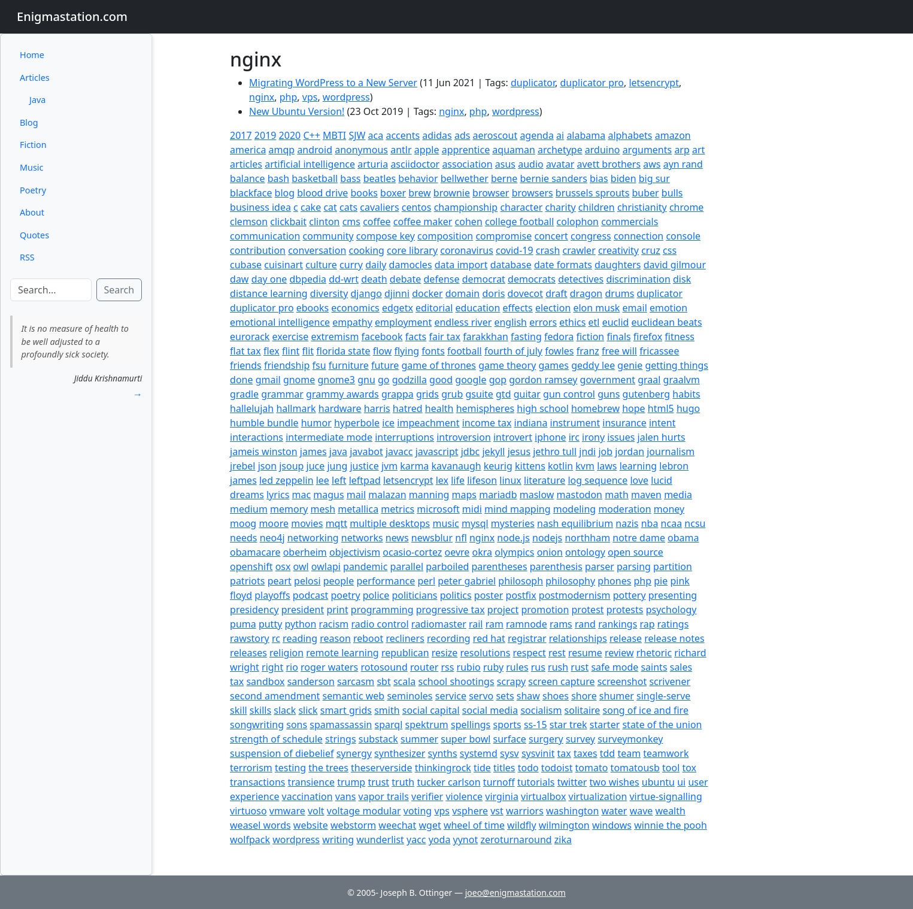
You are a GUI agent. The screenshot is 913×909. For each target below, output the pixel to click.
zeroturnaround (515, 839)
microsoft (438, 509)
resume (585, 652)
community (328, 236)
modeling (574, 509)
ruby (493, 667)
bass (350, 178)
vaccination (307, 796)
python (301, 624)
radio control (379, 624)
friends (246, 365)
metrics (397, 509)
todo (528, 767)
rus (538, 667)
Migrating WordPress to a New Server (333, 82)
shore (584, 695)
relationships (578, 638)
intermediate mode (329, 437)
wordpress (346, 97)
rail (476, 624)
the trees (328, 767)
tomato (591, 767)
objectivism (354, 552)
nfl (461, 537)
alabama (585, 135)
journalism (670, 451)
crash (548, 250)
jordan (629, 451)
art (698, 149)
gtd (503, 394)
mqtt (336, 523)
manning (429, 494)
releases (248, 652)
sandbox (265, 681)
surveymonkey (630, 739)
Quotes (34, 235)
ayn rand (683, 164)
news (397, 537)
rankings (617, 624)
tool (671, 767)
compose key (385, 236)
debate (405, 279)
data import (461, 264)
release (625, 638)
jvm (389, 465)
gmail (268, 379)
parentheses (499, 566)
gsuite (479, 394)
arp (681, 149)
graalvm (681, 379)
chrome (686, 207)
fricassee (659, 350)
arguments (647, 149)
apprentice (466, 149)
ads (462, 135)
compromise (503, 236)
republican (405, 652)
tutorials (536, 782)
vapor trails (384, 796)
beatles (379, 178)
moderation (624, 509)
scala (404, 681)
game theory (507, 365)
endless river (463, 322)
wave (641, 810)
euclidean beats (667, 322)
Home (32, 54)
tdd (607, 753)
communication (265, 236)
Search (119, 289)
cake (311, 207)
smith (386, 710)
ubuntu (658, 782)
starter (605, 724)
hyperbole (357, 422)
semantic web (354, 695)
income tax (487, 422)
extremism (335, 336)
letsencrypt (654, 82)
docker (427, 293)
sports (507, 724)
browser (490, 192)
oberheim (305, 552)
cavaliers (379, 207)
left (339, 480)
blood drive (322, 192)
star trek (568, 724)
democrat (483, 279)
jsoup (291, 465)
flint (290, 350)
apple (426, 149)
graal (649, 379)
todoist (557, 767)
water (614, 810)
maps (464, 494)
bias (599, 178)
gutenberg (647, 394)
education (478, 307)
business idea (260, 207)
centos (417, 207)
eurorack (249, 336)
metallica (358, 509)
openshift (251, 566)
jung (337, 465)
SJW (356, 135)
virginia (501, 796)
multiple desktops (390, 523)
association (467, 164)
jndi (587, 451)
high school (543, 408)
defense (442, 279)
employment (403, 322)
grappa (397, 394)
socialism (541, 710)
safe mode (614, 667)
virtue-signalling (665, 796)
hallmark (296, 408)
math (617, 494)
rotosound (383, 667)
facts (416, 336)
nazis (626, 523)
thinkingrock (443, 767)
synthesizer (399, 753)
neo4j (272, 537)
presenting (672, 595)
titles (504, 767)
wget (429, 825)
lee (322, 480)
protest (588, 609)
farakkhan (485, 336)
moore (274, 523)
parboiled (447, 566)
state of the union (662, 724)
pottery (629, 595)
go (384, 379)
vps (310, 97)
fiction (590, 336)
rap (647, 624)
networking (313, 537)
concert (551, 236)
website (310, 825)
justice (364, 465)
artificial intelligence (310, 164)
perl (426, 580)
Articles (35, 77)
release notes (674, 638)
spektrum (426, 724)
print (337, 609)
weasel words (260, 825)
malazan (387, 494)
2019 (265, 135)
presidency (254, 609)
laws (607, 465)
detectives (580, 279)
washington (572, 810)
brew (419, 192)
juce (316, 465)
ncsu (694, 523)
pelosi (307, 580)
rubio (469, 667)
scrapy (511, 681)
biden (623, 178)
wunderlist (380, 839)
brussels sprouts (592, 192)
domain (462, 293)
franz (588, 350)
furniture (349, 365)
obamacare (255, 552)
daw (239, 279)
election (553, 307)
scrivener (669, 681)
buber (645, 192)
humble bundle (264, 422)
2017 (241, 135)
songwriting (257, 724)
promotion (545, 609)
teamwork (665, 753)
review (619, 652)
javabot (366, 451)
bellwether (465, 178)
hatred (408, 408)
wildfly (521, 825)
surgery (546, 739)
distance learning (269, 293)
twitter (572, 782)
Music (31, 167)
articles (246, 164)
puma (243, 624)
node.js (513, 537)
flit (308, 350)
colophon (578, 221)
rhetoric (654, 652)
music (445, 523)
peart (280, 580)
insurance (624, 422)
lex (442, 480)
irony (593, 437)
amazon (673, 135)
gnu (366, 379)
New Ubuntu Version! (296, 111)
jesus (519, 451)
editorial (434, 307)
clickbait (288, 221)
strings (340, 739)
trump (351, 782)
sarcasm (355, 681)
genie (629, 365)
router (424, 667)
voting (418, 810)
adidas (436, 135)
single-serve (663, 695)
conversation (317, 250)
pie (661, 580)
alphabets (630, 135)
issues (621, 437)
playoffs (272, 595)
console (683, 236)
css (670, 250)
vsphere (470, 810)
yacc (416, 839)
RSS (27, 257)
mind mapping (517, 509)
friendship (287, 365)
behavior (418, 178)
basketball (315, 178)
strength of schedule (276, 739)
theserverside (381, 767)
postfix (521, 595)
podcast (310, 595)
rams (561, 624)
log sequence (597, 480)
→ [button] (137, 394)
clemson (249, 221)
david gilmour (675, 264)
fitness (679, 336)
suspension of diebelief (281, 753)
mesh (323, 509)
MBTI (334, 135)
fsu (319, 365)
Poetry (33, 190)
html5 (661, 408)
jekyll (493, 451)
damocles (410, 264)
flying (406, 350)
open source (635, 552)
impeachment (428, 422)
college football (519, 221)
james (313, 451)
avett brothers (609, 164)
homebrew (595, 408)
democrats (532, 279)
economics (355, 307)
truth (403, 782)
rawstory (249, 638)
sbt (383, 681)
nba (650, 523)
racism (334, 624)
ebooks (312, 307)
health (439, 408)
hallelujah (252, 408)
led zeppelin (286, 480)
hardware (340, 408)
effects (518, 307)
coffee (376, 221)
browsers (532, 192)
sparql (389, 724)
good (441, 379)
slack (285, 710)
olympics (514, 552)
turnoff (499, 782)
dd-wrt (344, 279)
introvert (512, 437)
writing (338, 839)
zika (563, 839)
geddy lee (593, 365)
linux (510, 480)
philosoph (520, 580)
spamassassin (341, 724)
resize (445, 652)
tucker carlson (448, 782)
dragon (586, 293)
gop (497, 379)
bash (278, 178)
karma (414, 465)
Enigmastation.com (72, 16)
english (510, 322)
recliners (405, 638)
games (553, 365)
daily (375, 264)
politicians (414, 595)
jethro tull (555, 451)
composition (445, 236)
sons (296, 724)
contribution (258, 250)
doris (493, 293)
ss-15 (535, 724)
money (669, 509)
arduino (602, 149)
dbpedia (308, 279)
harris (377, 408)
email (635, 307)
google (470, 379)
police (376, 595)
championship (466, 207)
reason (335, 638)
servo (481, 695)
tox (689, 767)
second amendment (275, 695)
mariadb (498, 494)
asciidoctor (414, 164)
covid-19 (514, 250)
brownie (451, 192)
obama (683, 537)
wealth (670, 810)
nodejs (547, 537)
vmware (287, 810)
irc (574, 437)
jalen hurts (661, 437)
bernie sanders (553, 178)
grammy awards (342, 394)
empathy (352, 322)
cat (329, 207)
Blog (29, 122)
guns (608, 394)
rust (580, 667)
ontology (585, 552)
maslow (537, 494)
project (502, 609)
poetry (345, 595)
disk (682, 279)
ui (681, 782)
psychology (671, 609)
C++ (311, 135)
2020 (290, 135)
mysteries (513, 523)
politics (456, 595)
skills (260, 710)
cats (348, 207)
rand (585, 624)
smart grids (346, 710)
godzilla (409, 379)
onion (550, 552)
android (314, 149)
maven (646, 494)
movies (307, 523)
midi (472, 509)
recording (449, 638)
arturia (372, 164)
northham (587, 537)
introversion (463, 437)
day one (269, 279)
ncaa (672, 523)
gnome (299, 379)
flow (382, 350)
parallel (407, 566)
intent (662, 422)
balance (247, 178)
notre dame (638, 537)
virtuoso (248, 810)
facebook (382, 336)
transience (311, 782)
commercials (629, 221)
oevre (457, 552)
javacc (399, 451)
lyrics (277, 494)
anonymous (361, 149)
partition (672, 566)
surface (509, 739)
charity (560, 207)
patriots (247, 580)
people (338, 580)
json (267, 465)
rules (517, 667)
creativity (618, 250)
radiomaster (438, 624)
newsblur (432, 537)
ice (388, 422)
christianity (642, 207)
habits (686, 394)
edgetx (397, 307)
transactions (257, 782)
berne (504, 178)
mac (301, 494)
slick (307, 710)
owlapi (326, 566)
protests (625, 609)
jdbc (470, 451)
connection (638, 236)
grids (427, 394)
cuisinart (283, 264)
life (458, 480)
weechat (397, 825)
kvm (584, 465)
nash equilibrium (575, 523)
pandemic (365, 566)
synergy (354, 753)
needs (243, 537)
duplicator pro (592, 82)
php (289, 97)
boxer (393, 192)
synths (442, 753)
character (521, 207)
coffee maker (423, 221)
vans (345, 796)
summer (419, 739)
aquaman (513, 149)
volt (316, 810)
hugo (688, 408)
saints (654, 667)
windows (612, 825)
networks (362, 537)
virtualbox (543, 796)
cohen (469, 221)
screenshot (622, 681)
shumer (616, 695)
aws (651, 164)
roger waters (329, 667)
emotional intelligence (280, 322)
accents (403, 135)
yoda (440, 839)
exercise (290, 336)
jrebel (242, 465)
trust (378, 782)
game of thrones (439, 365)
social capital (431, 710)
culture (321, 264)
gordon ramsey (543, 379)
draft (556, 293)
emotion (668, 307)
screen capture (561, 681)
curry (351, 264)
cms (351, 221)
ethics (572, 322)
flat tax (245, 350)
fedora (559, 336)
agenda (537, 135)
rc (276, 638)
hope (633, 408)
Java (37, 99)
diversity (329, 293)
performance (385, 580)
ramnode (526, 624)
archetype (560, 149)
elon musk (596, 307)
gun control (569, 394)
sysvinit (538, 753)
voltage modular (364, 810)
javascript (437, 451)
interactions (256, 437)
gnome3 (336, 379)
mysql (475, 523)
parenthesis (556, 566)
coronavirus (466, 250)
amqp (282, 149)
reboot (368, 638)
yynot (465, 839)
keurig (498, 465)
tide (482, 767)
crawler (578, 250)
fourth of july (513, 350)
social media (490, 710)
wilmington (564, 825)
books (363, 192)
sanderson (311, 681)
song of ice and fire (645, 710)
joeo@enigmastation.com (515, 892)
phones (614, 580)
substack (378, 739)
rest (557, 652)
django (365, 293)
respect (529, 652)
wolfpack (250, 839)
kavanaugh (456, 465)
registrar (527, 638)
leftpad (365, 480)
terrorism (251, 767)
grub (452, 394)
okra (482, 552)
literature (544, 480)
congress (591, 236)
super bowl (465, 739)
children (596, 207)
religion (286, 652)
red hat (489, 638)
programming (382, 609)
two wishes (614, 782)
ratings (673, 624)
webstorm (353, 825)
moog (243, 523)
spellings (470, 724)
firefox (647, 336)
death (374, 279)
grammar (282, 394)
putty (270, 624)
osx (283, 566)
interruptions (404, 437)
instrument (575, 422)
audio (531, 164)
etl (594, 322)
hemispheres (485, 408)
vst (496, 810)
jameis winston (264, 451)
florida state (343, 350)
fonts (433, 350)
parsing (634, 566)
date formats (563, 264)
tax (564, 753)
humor (316, 422)
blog (285, 192)
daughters (617, 264)
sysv (509, 753)
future (385, 365)
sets (505, 695)
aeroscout (495, 135)
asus (505, 164)
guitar (527, 394)
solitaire (582, 710)
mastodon (579, 494)
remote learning (342, 652)
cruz (650, 250)
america (248, 149)
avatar (560, 164)
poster (488, 595)
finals (618, 336)
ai (560, 135)
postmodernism (575, 595)
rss (447, 667)
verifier (427, 796)
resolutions (485, 652)
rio (292, 667)
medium (249, 509)
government (608, 379)
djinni (397, 293)
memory (289, 509)
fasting (526, 336)
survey (580, 739)
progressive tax (450, 609)
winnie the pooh (670, 825)
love (639, 480)
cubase (246, 264)
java (338, 451)
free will (619, 350)
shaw (528, 695)
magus (328, 494)
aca (376, 135)
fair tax (444, 336)
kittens (530, 465)
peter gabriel (467, 580)
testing (290, 767)
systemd (479, 753)
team (629, 753)
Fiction (33, 144)
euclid (615, 322)
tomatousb (635, 767)
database (511, 264)
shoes (555, 695)
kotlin (560, 465)
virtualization (598, 796)
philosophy (570, 580)
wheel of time (474, 825)
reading (300, 638)
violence (464, 796)
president (302, 609)
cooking (366, 250)
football (464, 350)
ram (494, 624)
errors (543, 322)
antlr (400, 149)
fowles (559, 350)
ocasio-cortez (412, 552)
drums (619, 293)
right (272, 667)
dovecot (526, 293)
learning (638, 465)
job (605, 451)
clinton (324, 221)
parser (599, 566)
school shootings (456, 681)
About (32, 212)
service (450, 695)
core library (412, 250)
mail (356, 494)
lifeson (482, 480)
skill (238, 710)
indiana (531, 422)
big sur (654, 178)
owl (301, 566)
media (678, 494)
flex (271, 350)
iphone (550, 437)
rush (558, 667)
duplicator (533, 82)
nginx (261, 97)
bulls (672, 192)
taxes (585, 753)
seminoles (409, 695)
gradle (244, 394)
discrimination (638, 279)
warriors (525, 810)
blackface (251, 192)
